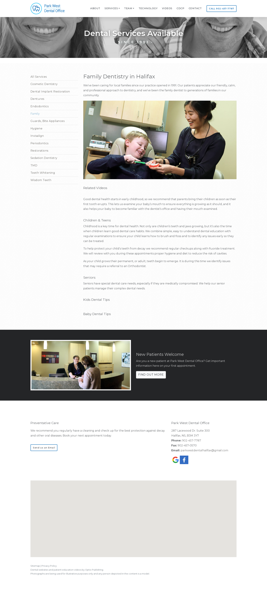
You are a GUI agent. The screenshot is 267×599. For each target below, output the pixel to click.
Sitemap (35, 566)
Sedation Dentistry (43, 158)
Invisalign (37, 135)
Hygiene (36, 128)
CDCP (180, 8)
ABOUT (95, 8)
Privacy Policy (49, 566)
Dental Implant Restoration (50, 91)
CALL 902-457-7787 (221, 8)
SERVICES (111, 8)
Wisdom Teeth (40, 180)
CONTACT (195, 8)
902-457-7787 (191, 440)
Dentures (37, 98)
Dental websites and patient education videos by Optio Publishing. (67, 570)
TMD (33, 165)
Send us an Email (44, 447)
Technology (148, 8)
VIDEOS (167, 8)
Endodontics (39, 106)
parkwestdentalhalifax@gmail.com (204, 450)
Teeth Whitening (42, 172)
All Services (38, 76)
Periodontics (39, 143)
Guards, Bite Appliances (47, 121)
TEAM (128, 8)
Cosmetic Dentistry (44, 84)
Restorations (39, 150)
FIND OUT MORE (151, 374)
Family (35, 113)
